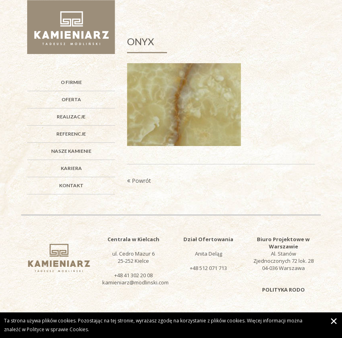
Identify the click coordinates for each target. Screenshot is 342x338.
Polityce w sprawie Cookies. (58, 329)
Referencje (71, 134)
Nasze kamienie (71, 151)
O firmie (71, 82)
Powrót (139, 180)
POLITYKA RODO (283, 289)
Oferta (71, 99)
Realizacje (71, 117)
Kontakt (71, 185)
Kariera (71, 168)
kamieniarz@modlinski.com (135, 282)
